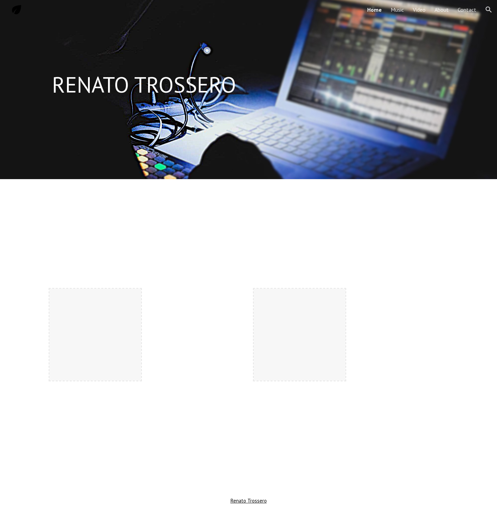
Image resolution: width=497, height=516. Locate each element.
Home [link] (374, 9)
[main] (248, 85)
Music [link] (397, 9)
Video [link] (419, 9)
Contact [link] (467, 9)
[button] (488, 9)
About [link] (442, 9)
